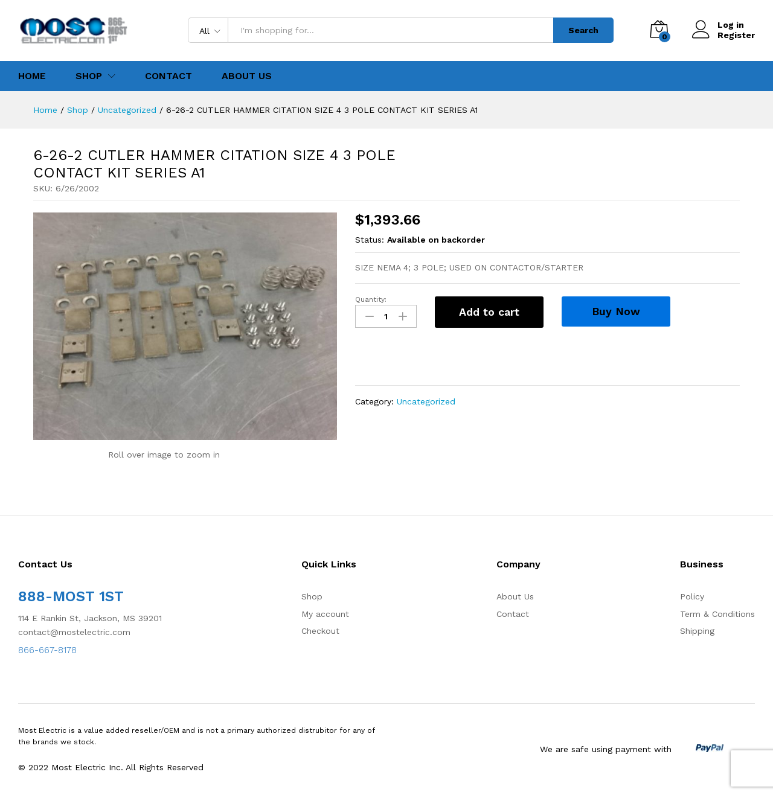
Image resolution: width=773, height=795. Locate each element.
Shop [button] (88, 76)
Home (32, 76)
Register (736, 35)
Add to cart (489, 311)
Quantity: (370, 299)
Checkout (320, 631)
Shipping (697, 631)
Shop (311, 596)
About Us (247, 76)
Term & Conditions (717, 614)
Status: (369, 239)
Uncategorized (426, 401)
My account (325, 614)
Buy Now (616, 311)
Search (583, 30)
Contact (168, 76)
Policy (692, 596)
